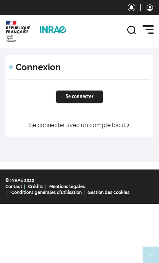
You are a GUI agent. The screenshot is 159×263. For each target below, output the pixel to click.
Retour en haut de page (154, 258)
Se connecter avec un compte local (79, 125)
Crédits (35, 186)
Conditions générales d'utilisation (46, 192)
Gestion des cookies (108, 192)
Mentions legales (67, 186)
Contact (13, 186)
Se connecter (79, 97)
